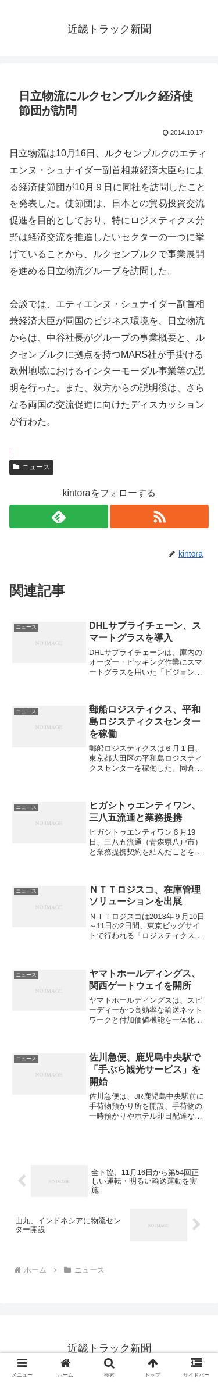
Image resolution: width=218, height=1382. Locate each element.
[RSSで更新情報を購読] (159, 516)
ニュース (31, 467)
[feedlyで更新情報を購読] (58, 516)
